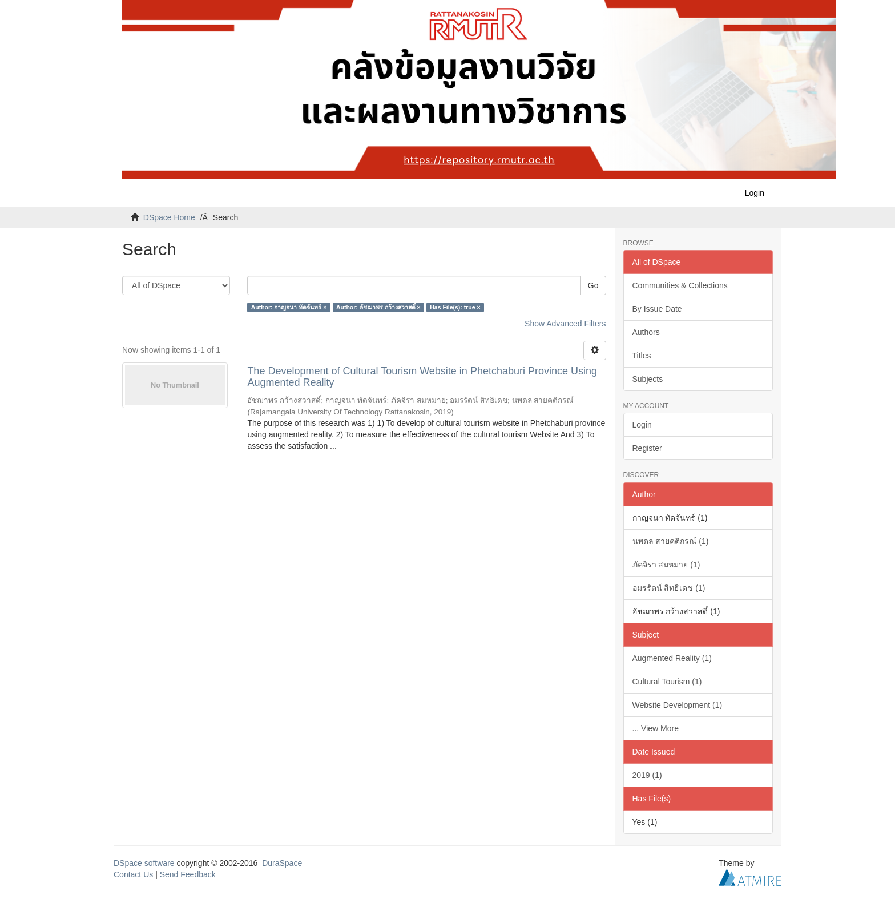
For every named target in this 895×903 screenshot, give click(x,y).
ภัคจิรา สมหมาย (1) (666, 564)
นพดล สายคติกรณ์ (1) (670, 541)
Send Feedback (188, 874)
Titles (641, 355)
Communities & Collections (680, 285)
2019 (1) (647, 775)
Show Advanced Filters (565, 323)
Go (593, 285)
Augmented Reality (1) (672, 658)
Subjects (647, 379)
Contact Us (133, 874)
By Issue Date (657, 308)
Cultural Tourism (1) (667, 681)
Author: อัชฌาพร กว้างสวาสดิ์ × (378, 307)
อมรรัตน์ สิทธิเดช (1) (668, 587)
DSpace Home (169, 217)
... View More (655, 728)
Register (647, 448)
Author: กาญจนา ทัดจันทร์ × (289, 307)
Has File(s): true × (455, 307)
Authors (646, 332)
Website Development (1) (677, 705)
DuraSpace (282, 863)
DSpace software (144, 863)
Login (642, 424)
